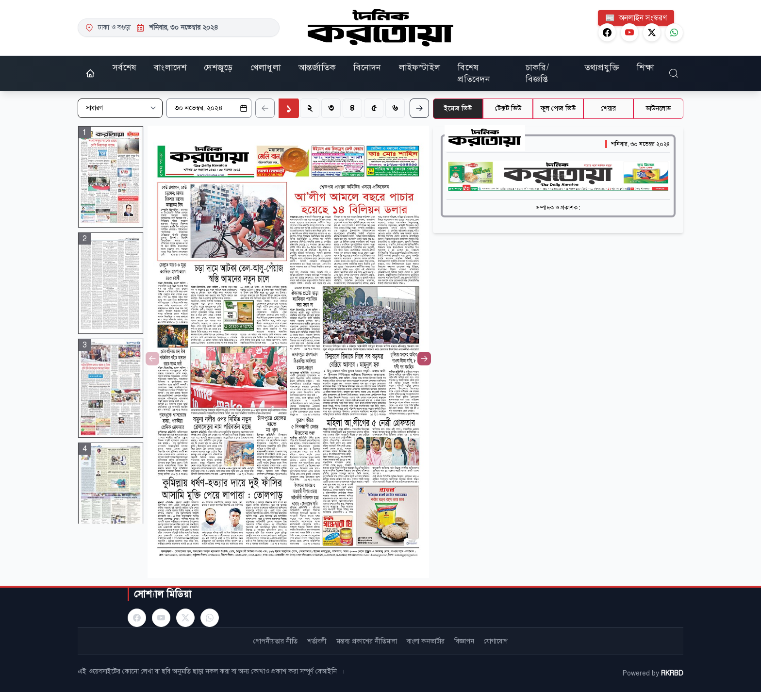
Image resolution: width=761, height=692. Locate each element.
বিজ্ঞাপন (464, 641)
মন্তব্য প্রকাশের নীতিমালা (366, 641)
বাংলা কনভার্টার (426, 641)
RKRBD (672, 673)
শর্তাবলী (317, 641)
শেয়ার (608, 108)
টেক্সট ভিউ (508, 108)
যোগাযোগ (496, 641)
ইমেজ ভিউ (458, 108)
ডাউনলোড (658, 108)
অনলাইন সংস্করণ (636, 18)
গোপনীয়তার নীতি (275, 641)
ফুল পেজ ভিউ (558, 108)
